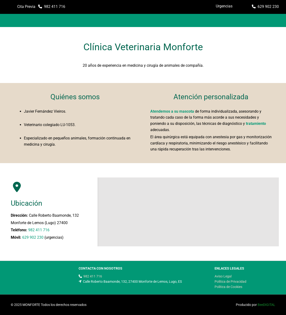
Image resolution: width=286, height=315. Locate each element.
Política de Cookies (228, 287)
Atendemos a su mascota (172, 111)
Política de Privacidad (230, 281)
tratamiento (256, 123)
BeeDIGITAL (266, 305)
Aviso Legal (223, 276)
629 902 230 (268, 6)
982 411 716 (54, 6)
